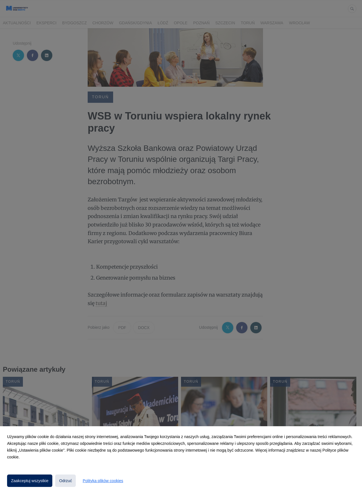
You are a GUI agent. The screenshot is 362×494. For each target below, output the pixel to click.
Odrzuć (65, 480)
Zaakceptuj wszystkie (29, 480)
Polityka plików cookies (103, 480)
